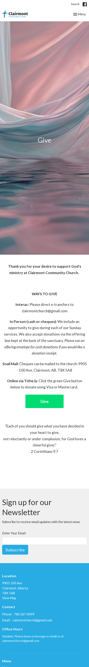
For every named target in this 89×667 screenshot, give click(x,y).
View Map (9, 598)
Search (75, 4)
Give (44, 401)
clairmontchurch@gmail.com (32, 620)
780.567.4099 (24, 614)
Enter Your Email (14, 533)
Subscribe (15, 549)
